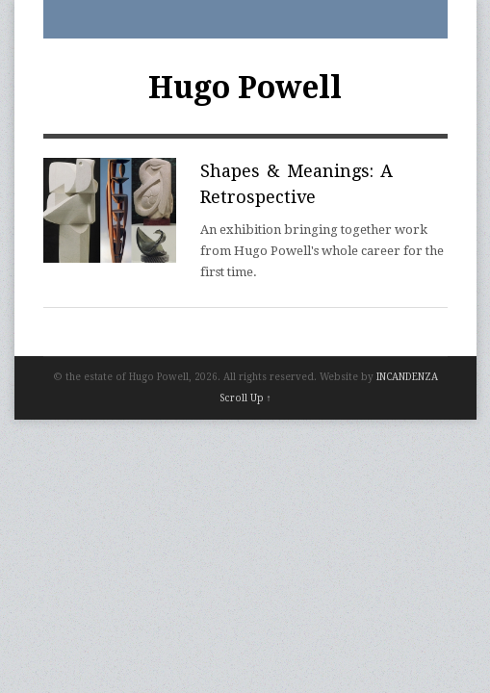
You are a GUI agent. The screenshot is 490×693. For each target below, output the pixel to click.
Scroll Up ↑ (245, 398)
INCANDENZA (407, 377)
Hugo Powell (245, 87)
